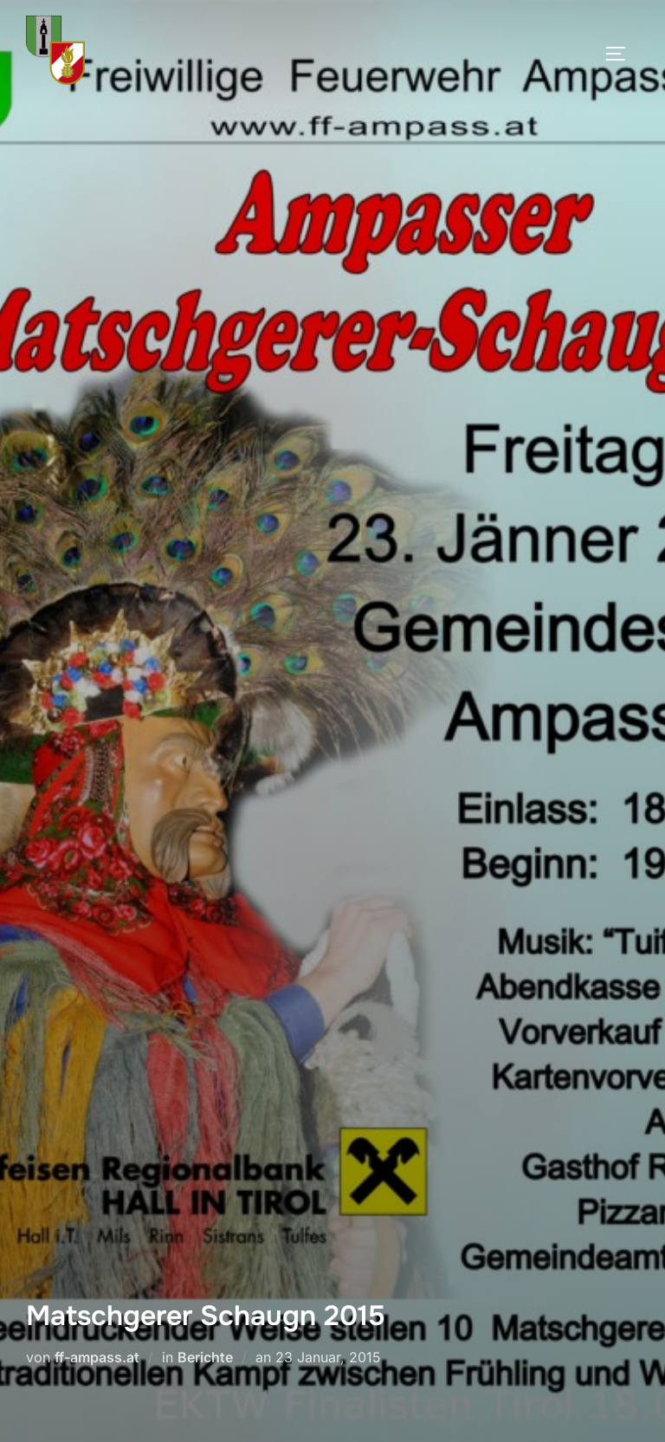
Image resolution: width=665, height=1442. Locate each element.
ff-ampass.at (97, 1357)
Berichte (205, 1357)
